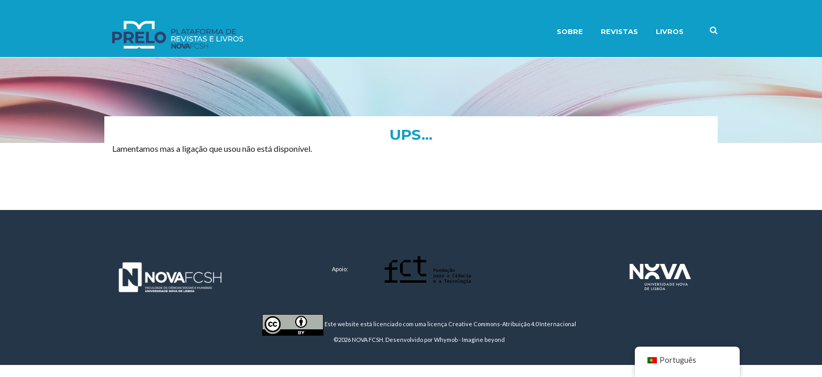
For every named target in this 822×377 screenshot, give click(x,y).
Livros (670, 31)
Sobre (570, 31)
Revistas (619, 31)
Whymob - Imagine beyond (469, 339)
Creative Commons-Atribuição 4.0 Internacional (512, 323)
